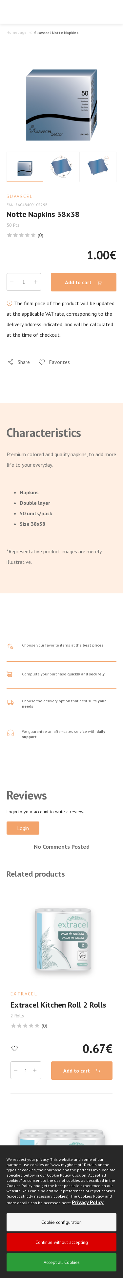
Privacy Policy (88, 1204)
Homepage (17, 32)
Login (23, 828)
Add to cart (83, 282)
